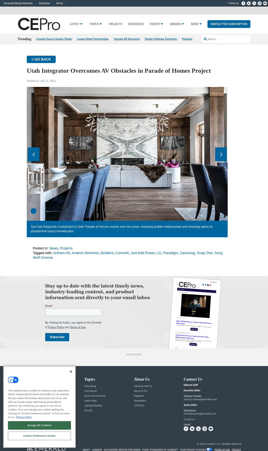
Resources (136, 24)
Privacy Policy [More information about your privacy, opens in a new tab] (24, 417)
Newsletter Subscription (229, 24)
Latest (74, 24)
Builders (107, 253)
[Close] (71, 371)
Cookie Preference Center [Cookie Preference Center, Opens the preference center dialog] (39, 435)
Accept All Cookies (39, 425)
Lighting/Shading (93, 405)
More (195, 24)
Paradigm (170, 253)
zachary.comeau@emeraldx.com (200, 399)
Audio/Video (90, 401)
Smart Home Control (94, 396)
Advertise (44, 3)
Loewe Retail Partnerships (93, 39)
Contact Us (189, 419)
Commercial (90, 391)
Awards (175, 24)
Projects (115, 24)
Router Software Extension (161, 39)
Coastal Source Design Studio (54, 39)
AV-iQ (59, 3)
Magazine (139, 396)
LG (159, 253)
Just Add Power (143, 253)
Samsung (187, 253)
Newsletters (140, 401)
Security (88, 410)
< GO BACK (41, 59)
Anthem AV (61, 253)
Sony (218, 253)
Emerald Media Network (18, 3)
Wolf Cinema (43, 258)
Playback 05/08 (191, 39)
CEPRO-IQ (139, 405)
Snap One (205, 253)
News (53, 248)
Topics (94, 24)
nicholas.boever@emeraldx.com (200, 414)
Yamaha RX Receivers (126, 39)
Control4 (122, 253)
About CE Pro (141, 391)
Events (155, 24)
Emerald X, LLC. (213, 444)
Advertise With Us (143, 386)
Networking (90, 386)
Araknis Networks (85, 253)
